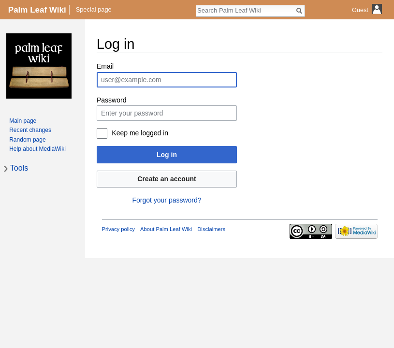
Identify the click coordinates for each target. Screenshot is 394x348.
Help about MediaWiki (37, 148)
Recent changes (30, 130)
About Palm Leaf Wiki (166, 229)
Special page (94, 9)
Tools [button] (19, 168)
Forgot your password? (166, 200)
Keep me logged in (140, 133)
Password (111, 100)
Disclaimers (211, 229)
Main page (22, 120)
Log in (167, 155)
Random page (27, 139)
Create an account (166, 179)
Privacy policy (118, 229)
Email (105, 66)
